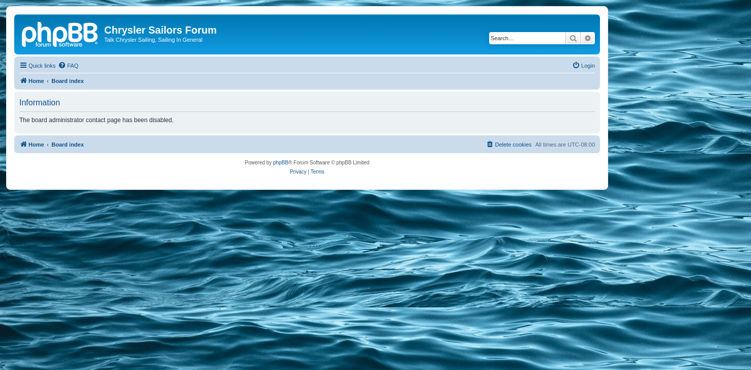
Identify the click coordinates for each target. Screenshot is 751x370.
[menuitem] (68, 66)
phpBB (280, 162)
